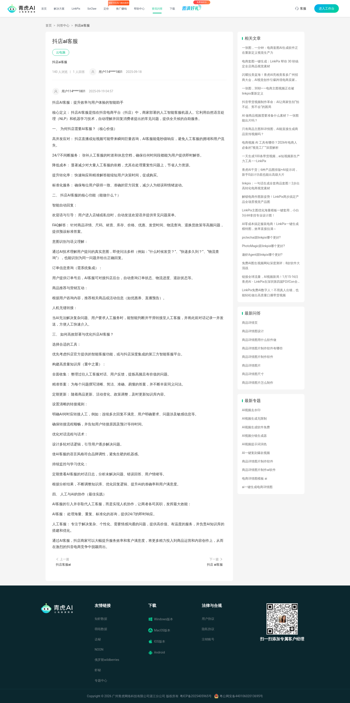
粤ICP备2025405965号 (196, 696)
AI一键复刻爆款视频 (256, 453)
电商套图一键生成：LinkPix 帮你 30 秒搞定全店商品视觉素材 (270, 64)
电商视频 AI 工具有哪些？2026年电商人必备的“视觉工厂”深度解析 (269, 145)
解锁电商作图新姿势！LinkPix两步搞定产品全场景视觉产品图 (270, 199)
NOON (99, 649)
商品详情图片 (251, 365)
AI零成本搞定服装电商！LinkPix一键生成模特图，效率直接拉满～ (270, 226)
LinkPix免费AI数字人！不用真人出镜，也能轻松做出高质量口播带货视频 (270, 292)
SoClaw (91, 8)
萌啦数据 (101, 629)
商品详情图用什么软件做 (259, 340)
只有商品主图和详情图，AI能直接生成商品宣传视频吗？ (270, 131)
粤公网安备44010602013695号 (241, 696)
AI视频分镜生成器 (254, 435)
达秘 (98, 639)
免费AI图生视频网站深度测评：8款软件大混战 (271, 265)
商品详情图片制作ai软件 (259, 470)
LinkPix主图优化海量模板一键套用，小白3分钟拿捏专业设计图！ (270, 212)
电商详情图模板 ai (254, 478)
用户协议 (208, 619)
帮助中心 (139, 8)
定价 (106, 8)
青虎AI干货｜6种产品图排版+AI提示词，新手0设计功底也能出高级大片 (270, 172)
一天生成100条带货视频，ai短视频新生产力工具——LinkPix (271, 158)
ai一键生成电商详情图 (257, 487)
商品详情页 (250, 322)
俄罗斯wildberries (107, 660)
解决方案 (59, 8)
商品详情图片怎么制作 (257, 382)
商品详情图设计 (253, 331)
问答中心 (63, 25)
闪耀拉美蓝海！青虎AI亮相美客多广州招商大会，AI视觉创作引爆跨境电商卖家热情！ (270, 77)
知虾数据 (101, 619)
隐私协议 (208, 629)
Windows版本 (160, 619)
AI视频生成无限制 (254, 418)
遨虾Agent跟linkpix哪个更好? (262, 254)
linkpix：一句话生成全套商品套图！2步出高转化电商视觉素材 (271, 185)
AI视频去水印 (251, 410)
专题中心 (101, 680)
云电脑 (60, 52)
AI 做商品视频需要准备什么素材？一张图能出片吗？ (270, 118)
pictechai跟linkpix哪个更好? (261, 237)
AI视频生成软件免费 (256, 427)
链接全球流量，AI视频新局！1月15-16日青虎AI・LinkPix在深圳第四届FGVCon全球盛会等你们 (270, 279)
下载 (172, 8)
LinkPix (76, 8)
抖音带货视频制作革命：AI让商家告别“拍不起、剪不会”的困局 (270, 104)
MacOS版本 (159, 630)
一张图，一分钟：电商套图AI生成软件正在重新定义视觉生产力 (270, 50)
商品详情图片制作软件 (257, 357)
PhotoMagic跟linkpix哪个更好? (263, 246)
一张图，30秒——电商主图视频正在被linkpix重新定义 (268, 91)
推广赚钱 (121, 8)
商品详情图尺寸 (253, 374)
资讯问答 (157, 8)
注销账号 (208, 639)
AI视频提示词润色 (254, 444)
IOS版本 (156, 641)
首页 (44, 8)
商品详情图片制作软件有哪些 (262, 348)
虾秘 (98, 670)
